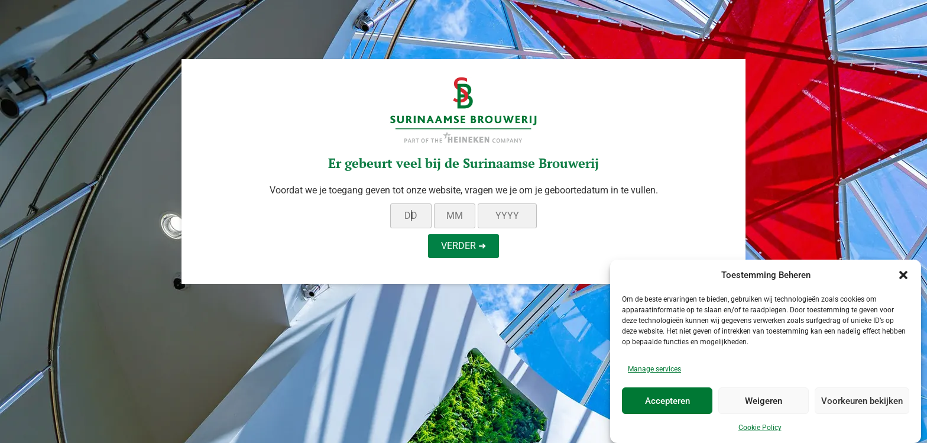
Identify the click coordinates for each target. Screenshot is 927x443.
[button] (903, 276)
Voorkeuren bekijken (862, 401)
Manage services (654, 370)
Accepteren (667, 401)
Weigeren (763, 401)
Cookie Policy (760, 428)
